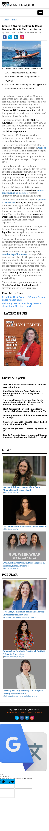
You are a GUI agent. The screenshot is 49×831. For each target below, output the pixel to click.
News (15, 19)
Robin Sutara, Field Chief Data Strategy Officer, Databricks (20, 617)
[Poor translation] (10, 781)
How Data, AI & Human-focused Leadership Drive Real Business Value (24, 613)
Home (8, 19)
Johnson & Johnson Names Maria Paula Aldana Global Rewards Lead (21, 488)
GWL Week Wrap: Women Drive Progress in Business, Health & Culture (24, 564)
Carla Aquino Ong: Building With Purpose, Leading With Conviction (23, 692)
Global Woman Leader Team (11, 492)
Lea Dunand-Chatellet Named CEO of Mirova (24, 526)
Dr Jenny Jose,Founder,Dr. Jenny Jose (14, 656)
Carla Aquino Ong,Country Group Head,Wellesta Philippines (20, 696)
